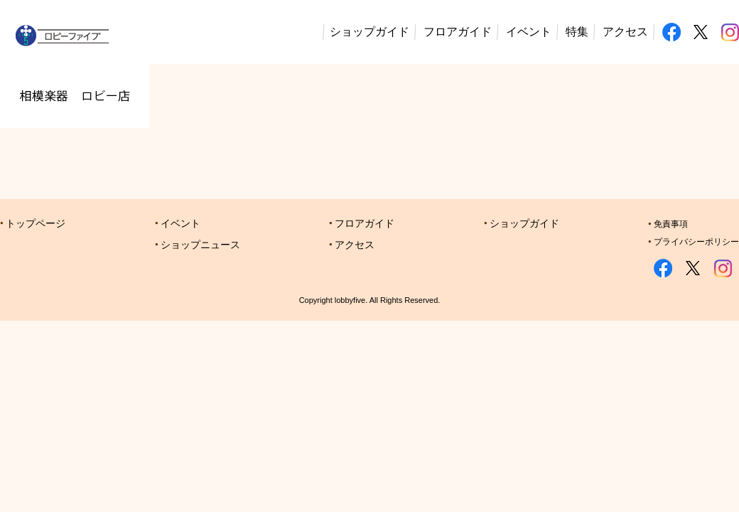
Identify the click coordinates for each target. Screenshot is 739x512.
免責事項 (671, 224)
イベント (528, 32)
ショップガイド (369, 32)
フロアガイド (458, 32)
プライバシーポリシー (696, 242)
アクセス (625, 32)
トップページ (35, 223)
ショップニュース (200, 244)
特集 (577, 32)
